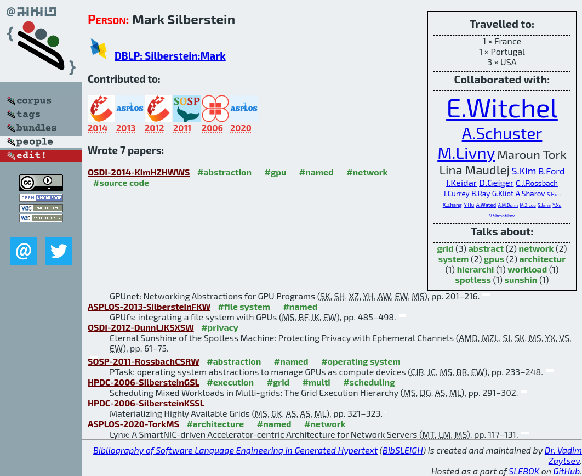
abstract (486, 248)
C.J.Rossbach (537, 183)
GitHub (567, 471)
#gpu (276, 172)
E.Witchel (502, 107)
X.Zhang (452, 204)
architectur (543, 258)
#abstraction (224, 172)
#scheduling (369, 382)
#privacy (219, 327)
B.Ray (480, 193)
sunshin (521, 279)
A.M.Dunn (508, 205)
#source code (121, 182)
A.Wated (486, 204)
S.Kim (524, 171)
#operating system (360, 361)
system (453, 258)
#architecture (215, 423)
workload (527, 269)
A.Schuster (502, 133)
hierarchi (475, 269)
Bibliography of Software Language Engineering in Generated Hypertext (235, 450)
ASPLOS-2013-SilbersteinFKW (149, 306)
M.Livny (466, 152)
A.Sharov (530, 193)
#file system (244, 306)
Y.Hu (469, 204)
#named (316, 172)
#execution (230, 382)
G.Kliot (502, 193)
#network (366, 172)
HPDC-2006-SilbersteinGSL (143, 382)
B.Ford (551, 170)
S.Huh (554, 194)
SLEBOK (524, 471)
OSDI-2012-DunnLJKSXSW (141, 327)
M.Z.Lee (528, 205)
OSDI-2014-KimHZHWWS (139, 172)
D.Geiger (496, 182)
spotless (473, 279)
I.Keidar (461, 182)
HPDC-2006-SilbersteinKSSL (146, 403)
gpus (494, 258)
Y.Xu (556, 205)
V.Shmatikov (502, 215)
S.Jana (544, 205)
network (536, 248)
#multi (316, 382)
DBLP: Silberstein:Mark (170, 55)
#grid (278, 382)
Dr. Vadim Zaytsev (563, 455)
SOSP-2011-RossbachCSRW (143, 361)
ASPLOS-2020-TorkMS (133, 423)
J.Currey (456, 193)
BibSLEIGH (403, 450)
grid (445, 248)
